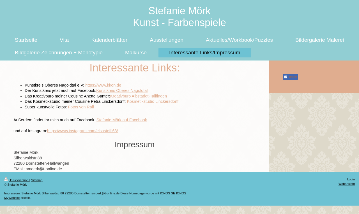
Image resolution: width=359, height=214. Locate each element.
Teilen (290, 77)
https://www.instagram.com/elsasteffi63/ (82, 131)
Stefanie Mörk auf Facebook (121, 120)
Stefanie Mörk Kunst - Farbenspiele (179, 16)
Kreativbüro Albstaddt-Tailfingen (138, 96)
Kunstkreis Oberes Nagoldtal (122, 90)
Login (351, 179)
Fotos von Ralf (81, 107)
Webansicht (347, 183)
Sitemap (37, 180)
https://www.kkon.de (103, 85)
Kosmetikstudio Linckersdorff (152, 101)
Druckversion (16, 180)
